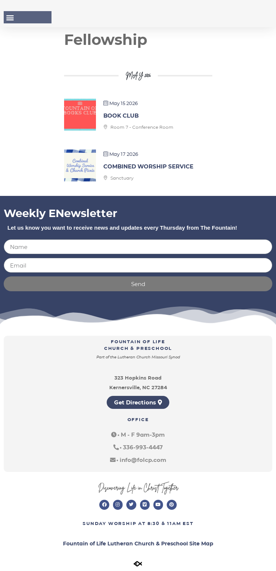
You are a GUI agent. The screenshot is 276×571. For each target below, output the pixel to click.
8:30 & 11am (164, 523)
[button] (10, 17)
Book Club (121, 115)
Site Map (201, 543)
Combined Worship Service (148, 166)
